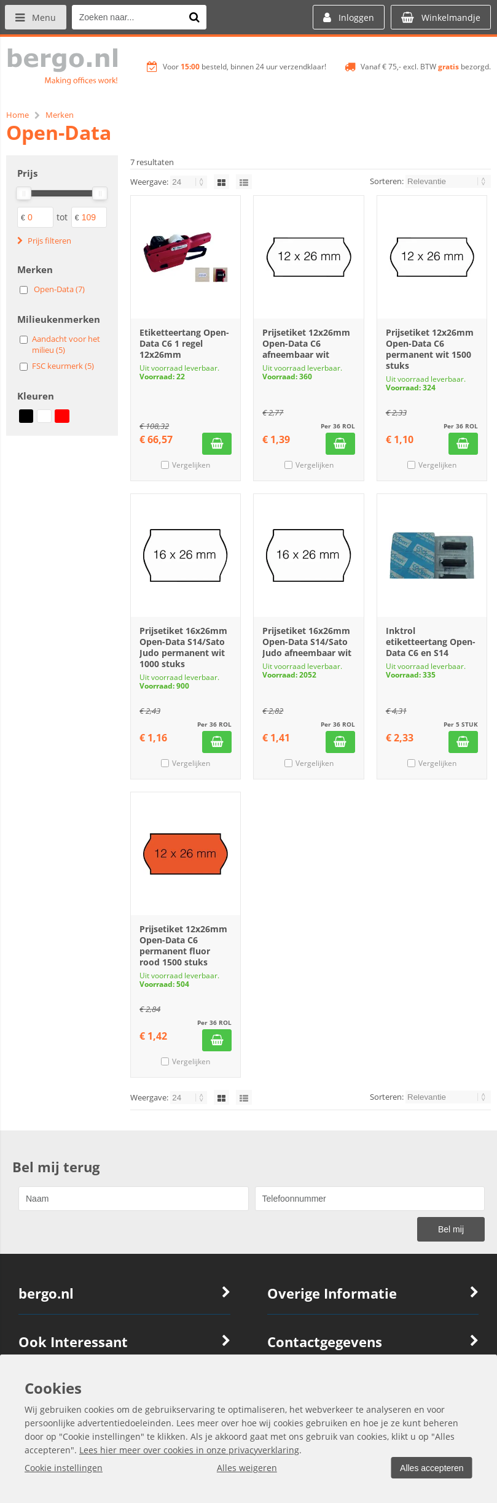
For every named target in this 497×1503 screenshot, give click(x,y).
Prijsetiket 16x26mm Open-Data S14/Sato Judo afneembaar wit (306, 642)
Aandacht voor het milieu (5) (66, 344)
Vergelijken (191, 465)
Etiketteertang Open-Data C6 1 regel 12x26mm (184, 343)
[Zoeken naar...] (196, 17)
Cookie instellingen (64, 1468)
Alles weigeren (245, 1468)
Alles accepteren (430, 1468)
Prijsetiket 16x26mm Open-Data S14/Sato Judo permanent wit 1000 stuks (183, 647)
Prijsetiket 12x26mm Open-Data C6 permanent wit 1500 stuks (430, 348)
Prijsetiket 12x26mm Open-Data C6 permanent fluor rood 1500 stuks (183, 945)
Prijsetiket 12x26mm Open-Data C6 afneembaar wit (306, 343)
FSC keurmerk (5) (63, 365)
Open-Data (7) (59, 289)
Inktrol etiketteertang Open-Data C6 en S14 (430, 642)
